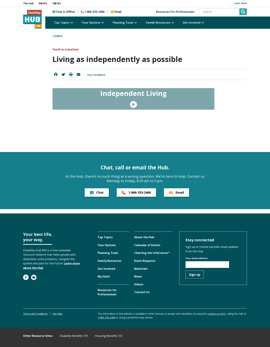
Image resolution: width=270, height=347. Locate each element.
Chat (97, 192)
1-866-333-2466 (93, 12)
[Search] (223, 11)
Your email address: (196, 258)
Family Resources (158, 22)
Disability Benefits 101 (74, 336)
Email (116, 12)
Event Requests (144, 261)
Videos (138, 284)
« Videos (57, 35)
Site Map (57, 313)
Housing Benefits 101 (109, 336)
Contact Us (141, 292)
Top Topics (61, 22)
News (138, 276)
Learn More (240, 3)
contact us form (216, 313)
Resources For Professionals (175, 12)
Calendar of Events (147, 245)
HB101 (57, 3)
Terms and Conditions (35, 313)
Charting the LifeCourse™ (152, 253)
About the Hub (144, 237)
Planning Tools (123, 22)
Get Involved (191, 22)
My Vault (104, 276)
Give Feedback (96, 74)
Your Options (91, 22)
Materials (141, 269)
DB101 (43, 3)
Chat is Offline (64, 12)
